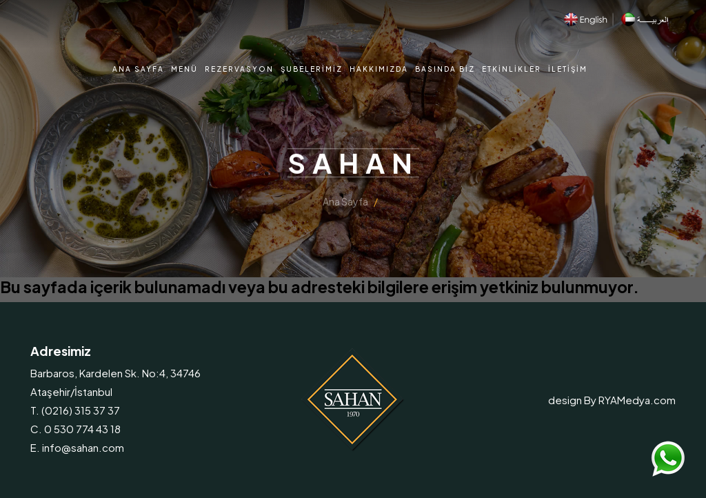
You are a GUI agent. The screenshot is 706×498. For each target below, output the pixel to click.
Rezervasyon (239, 69)
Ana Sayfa (138, 69)
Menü (184, 69)
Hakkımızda (379, 69)
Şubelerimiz (312, 69)
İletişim (567, 69)
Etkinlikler (511, 69)
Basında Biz (445, 69)
